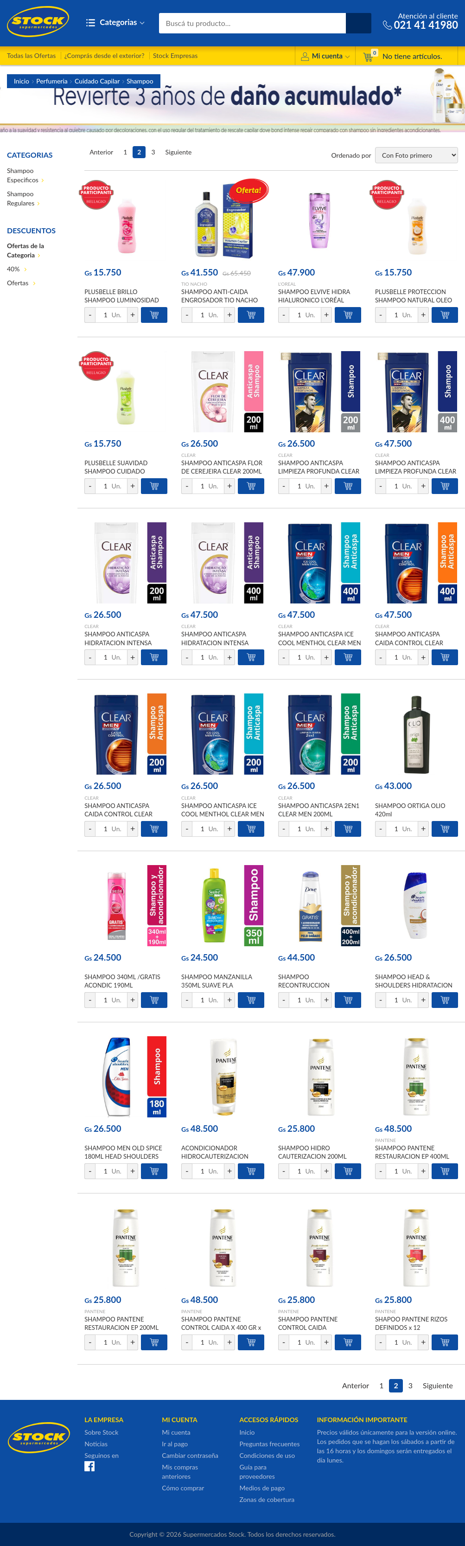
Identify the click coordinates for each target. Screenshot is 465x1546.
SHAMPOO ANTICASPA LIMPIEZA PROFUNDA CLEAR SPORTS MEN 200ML (318, 471)
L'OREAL (287, 284)
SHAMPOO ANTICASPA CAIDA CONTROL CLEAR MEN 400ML (409, 642)
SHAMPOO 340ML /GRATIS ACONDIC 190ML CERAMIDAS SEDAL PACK (122, 985)
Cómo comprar (183, 1488)
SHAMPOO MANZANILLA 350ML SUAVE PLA (216, 981)
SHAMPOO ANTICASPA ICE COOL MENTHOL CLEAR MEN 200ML (222, 814)
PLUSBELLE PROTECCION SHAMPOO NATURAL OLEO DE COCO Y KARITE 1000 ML (415, 300)
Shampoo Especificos (22, 175)
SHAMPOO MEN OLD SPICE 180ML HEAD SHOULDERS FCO (123, 1156)
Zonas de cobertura (266, 1499)
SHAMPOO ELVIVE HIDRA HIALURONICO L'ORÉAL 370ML (314, 300)
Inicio (21, 81)
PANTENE (385, 1140)
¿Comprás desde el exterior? (104, 55)
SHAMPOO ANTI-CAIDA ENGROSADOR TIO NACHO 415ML (219, 300)
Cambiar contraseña (190, 1455)
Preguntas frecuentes (269, 1444)
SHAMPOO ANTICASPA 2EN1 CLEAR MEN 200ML (318, 810)
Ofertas (18, 283)
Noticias (96, 1444)
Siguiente (179, 152)
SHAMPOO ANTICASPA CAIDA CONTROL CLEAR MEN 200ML (118, 814)
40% (14, 269)
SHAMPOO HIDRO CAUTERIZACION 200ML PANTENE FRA (312, 1156)
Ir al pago (175, 1444)
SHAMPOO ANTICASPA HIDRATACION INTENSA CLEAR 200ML (118, 642)
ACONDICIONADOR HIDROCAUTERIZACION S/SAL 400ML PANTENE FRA (220, 1156)
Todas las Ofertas (31, 55)
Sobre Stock (101, 1432)
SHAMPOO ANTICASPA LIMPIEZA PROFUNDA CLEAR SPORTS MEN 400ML (415, 471)
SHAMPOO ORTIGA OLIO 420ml (410, 810)
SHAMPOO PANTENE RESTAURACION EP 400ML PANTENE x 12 (412, 1156)
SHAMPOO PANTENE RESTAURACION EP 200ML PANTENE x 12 (121, 1327)
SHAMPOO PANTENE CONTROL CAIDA (308, 1323)
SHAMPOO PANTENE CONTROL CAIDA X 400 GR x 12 (221, 1327)
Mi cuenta (325, 57)
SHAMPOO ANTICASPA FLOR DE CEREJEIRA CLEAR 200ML (221, 467)
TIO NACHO (194, 284)
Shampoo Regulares (20, 198)
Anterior (101, 152)
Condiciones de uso (267, 1455)
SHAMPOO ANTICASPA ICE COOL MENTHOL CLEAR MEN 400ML (319, 642)
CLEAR (188, 455)
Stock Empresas (175, 55)
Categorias (115, 23)
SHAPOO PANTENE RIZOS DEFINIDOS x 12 (411, 1323)
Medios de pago (262, 1488)
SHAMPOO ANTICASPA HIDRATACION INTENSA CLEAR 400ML (214, 642)
